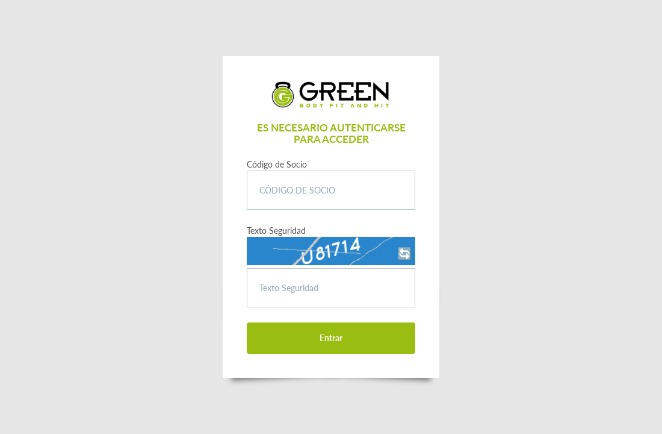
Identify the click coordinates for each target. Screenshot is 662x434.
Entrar (331, 338)
